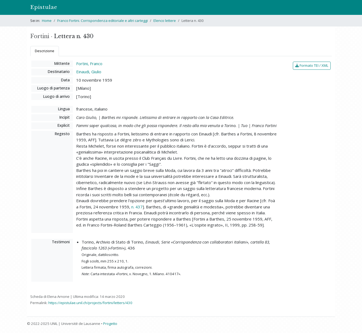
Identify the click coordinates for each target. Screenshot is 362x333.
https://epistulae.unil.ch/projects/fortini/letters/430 (90, 302)
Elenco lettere (164, 20)
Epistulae (43, 7)
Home (47, 20)
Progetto (110, 323)
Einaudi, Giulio (88, 71)
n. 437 (137, 206)
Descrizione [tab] (44, 50)
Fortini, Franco (89, 63)
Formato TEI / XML (311, 65)
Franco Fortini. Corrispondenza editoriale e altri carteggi (102, 20)
